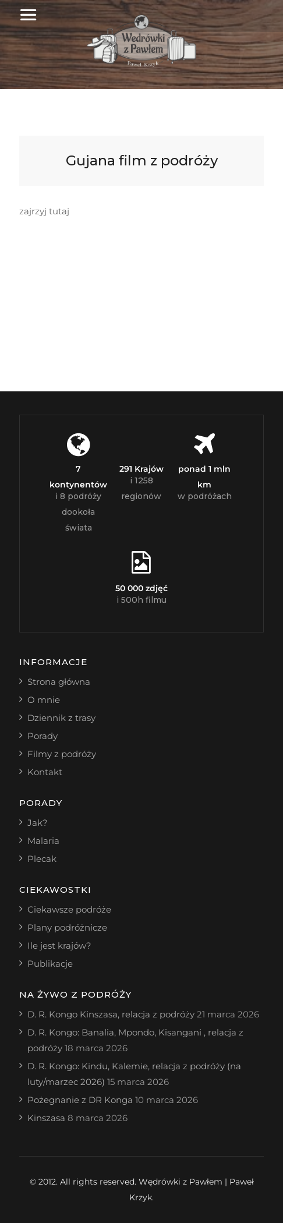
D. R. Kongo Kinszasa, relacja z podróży (110, 1014)
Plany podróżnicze (67, 927)
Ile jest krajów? (59, 945)
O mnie (43, 699)
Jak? (37, 822)
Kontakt (44, 771)
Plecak (41, 858)
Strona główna (58, 681)
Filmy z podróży (61, 753)
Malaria (43, 840)
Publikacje (50, 963)
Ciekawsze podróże (69, 909)
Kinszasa (46, 1117)
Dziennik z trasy (61, 717)
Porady (42, 735)
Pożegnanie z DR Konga (80, 1099)
